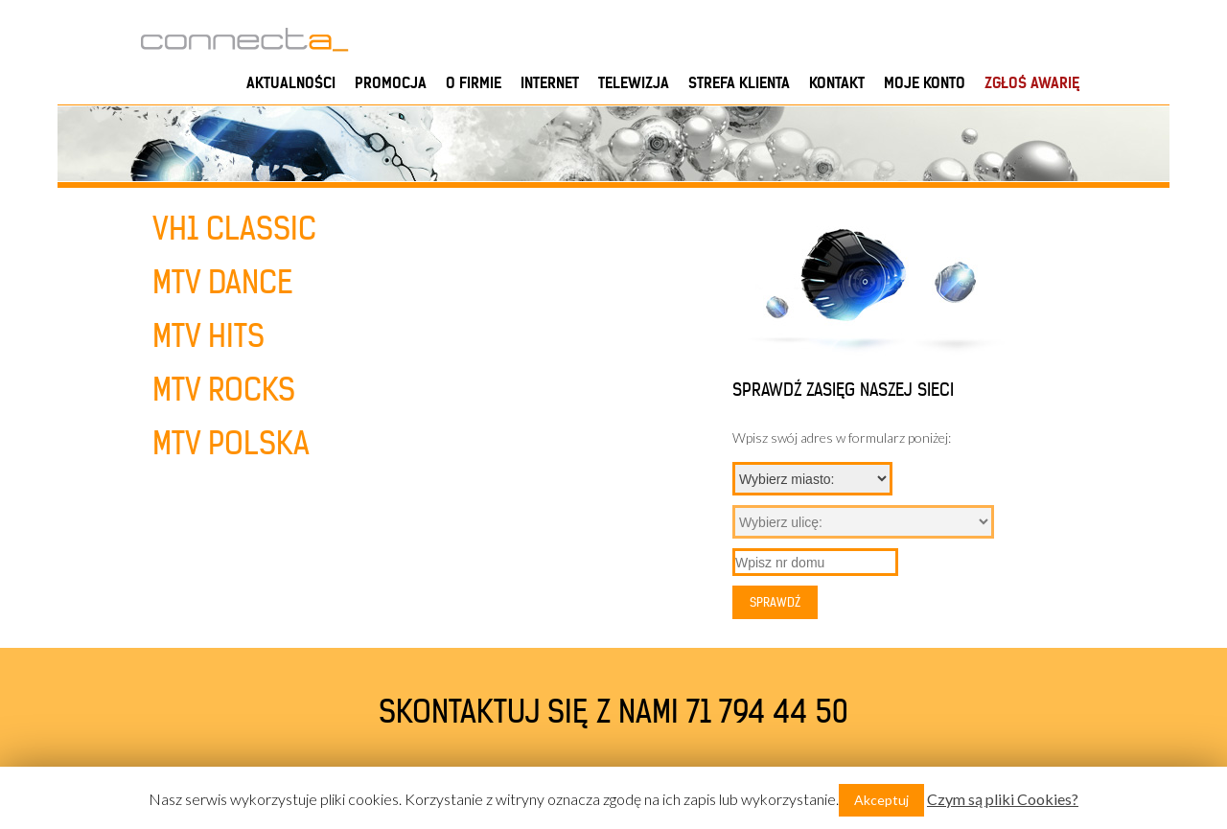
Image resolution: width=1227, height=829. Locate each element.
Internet (550, 83)
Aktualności (291, 83)
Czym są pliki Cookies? (1002, 799)
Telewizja (633, 83)
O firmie (473, 83)
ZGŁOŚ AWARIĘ (1031, 83)
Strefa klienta (739, 83)
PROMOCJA (391, 83)
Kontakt (837, 83)
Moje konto (924, 83)
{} (812, 478)
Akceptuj (881, 800)
